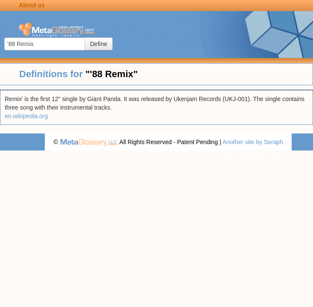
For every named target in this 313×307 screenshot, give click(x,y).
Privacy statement (241, 159)
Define (98, 44)
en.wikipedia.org (26, 116)
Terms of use (287, 159)
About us (32, 5)
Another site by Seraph (253, 142)
